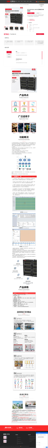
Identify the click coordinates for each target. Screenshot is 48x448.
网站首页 (16, 1)
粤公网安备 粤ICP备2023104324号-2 (25, 446)
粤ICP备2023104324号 (17, 446)
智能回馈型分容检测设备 (15, 4)
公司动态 (30, 441)
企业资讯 (28, 1)
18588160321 (32, 20)
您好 (37, 442)
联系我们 (31, 1)
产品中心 (22, 1)
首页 (8, 4)
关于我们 (19, 1)
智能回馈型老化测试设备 (32, 436)
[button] (23, 16)
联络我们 (39, 442)
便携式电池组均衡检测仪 (32, 438)
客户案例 (25, 1)
